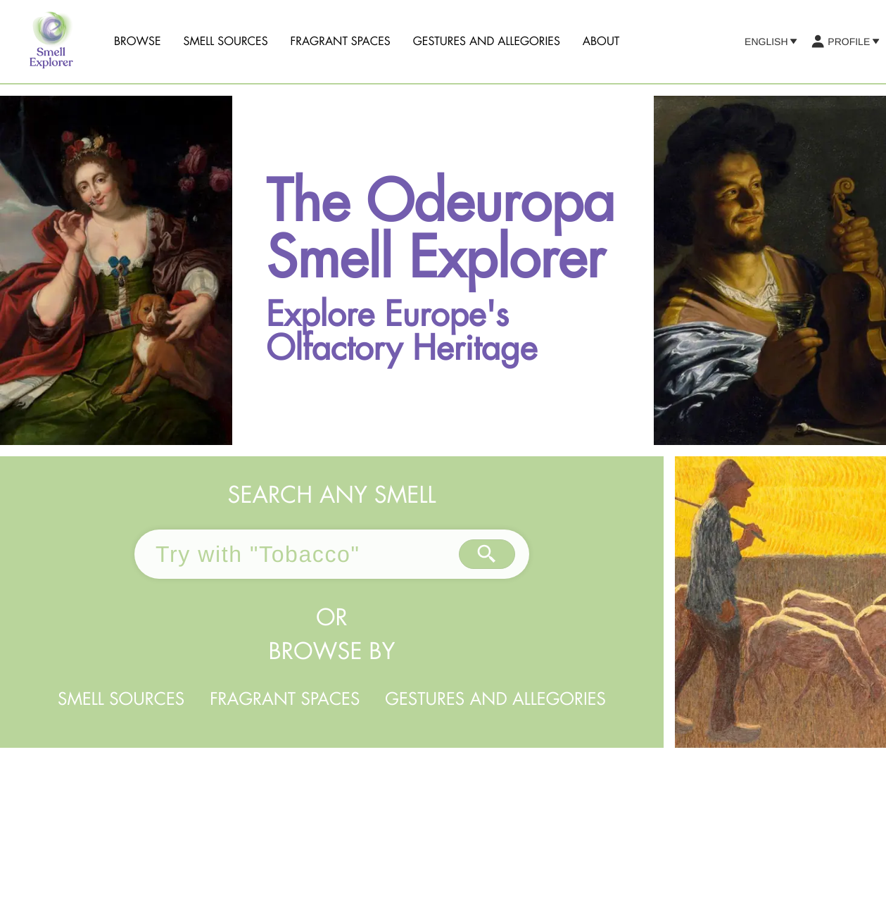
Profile (845, 41)
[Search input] (296, 554)
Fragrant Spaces (341, 41)
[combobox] (296, 554)
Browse (137, 41)
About (601, 41)
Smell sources (226, 41)
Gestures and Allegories (486, 41)
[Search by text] (487, 554)
